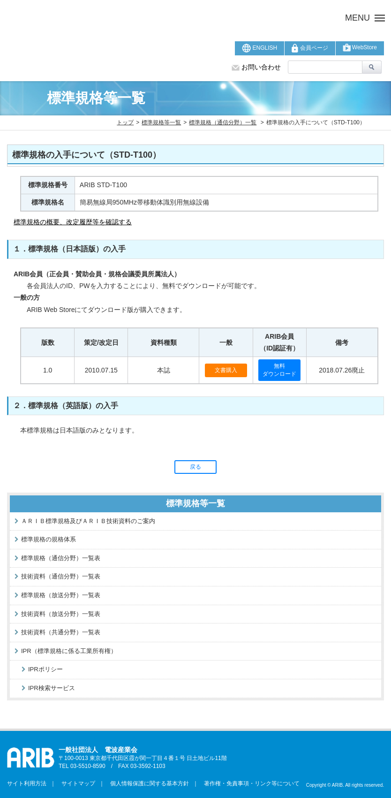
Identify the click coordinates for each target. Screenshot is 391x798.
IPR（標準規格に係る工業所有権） (69, 650)
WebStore (360, 48)
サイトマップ (75, 783)
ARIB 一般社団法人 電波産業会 (124, 18)
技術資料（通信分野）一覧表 (60, 576)
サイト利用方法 (26, 783)
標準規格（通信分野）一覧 (222, 122)
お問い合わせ (256, 67)
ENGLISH (259, 48)
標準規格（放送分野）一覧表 (60, 595)
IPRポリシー (45, 669)
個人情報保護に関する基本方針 (147, 783)
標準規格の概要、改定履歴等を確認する (73, 222)
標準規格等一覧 (161, 122)
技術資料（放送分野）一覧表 (60, 613)
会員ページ (310, 48)
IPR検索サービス (51, 688)
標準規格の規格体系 (48, 539)
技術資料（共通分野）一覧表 (60, 632)
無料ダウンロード (279, 370)
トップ (125, 122)
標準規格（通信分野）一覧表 (60, 558)
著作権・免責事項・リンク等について (249, 783)
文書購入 (226, 370)
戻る (195, 467)
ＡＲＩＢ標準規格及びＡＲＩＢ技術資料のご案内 (88, 520)
